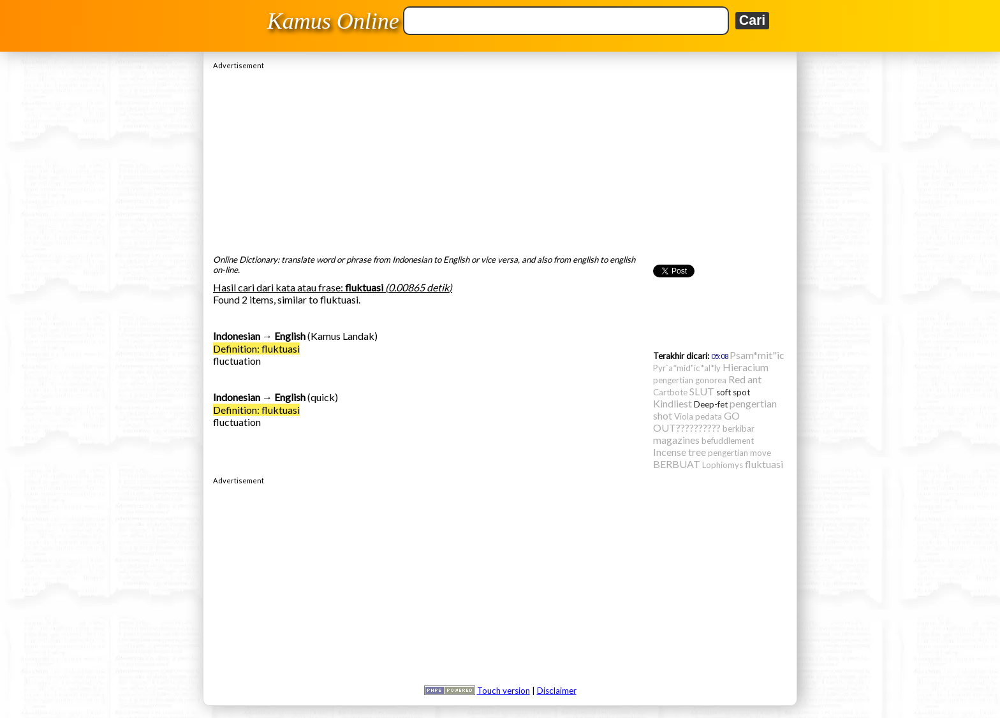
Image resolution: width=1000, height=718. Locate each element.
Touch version (503, 690)
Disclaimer (557, 690)
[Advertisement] (500, 159)
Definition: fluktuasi (256, 348)
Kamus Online (333, 21)
